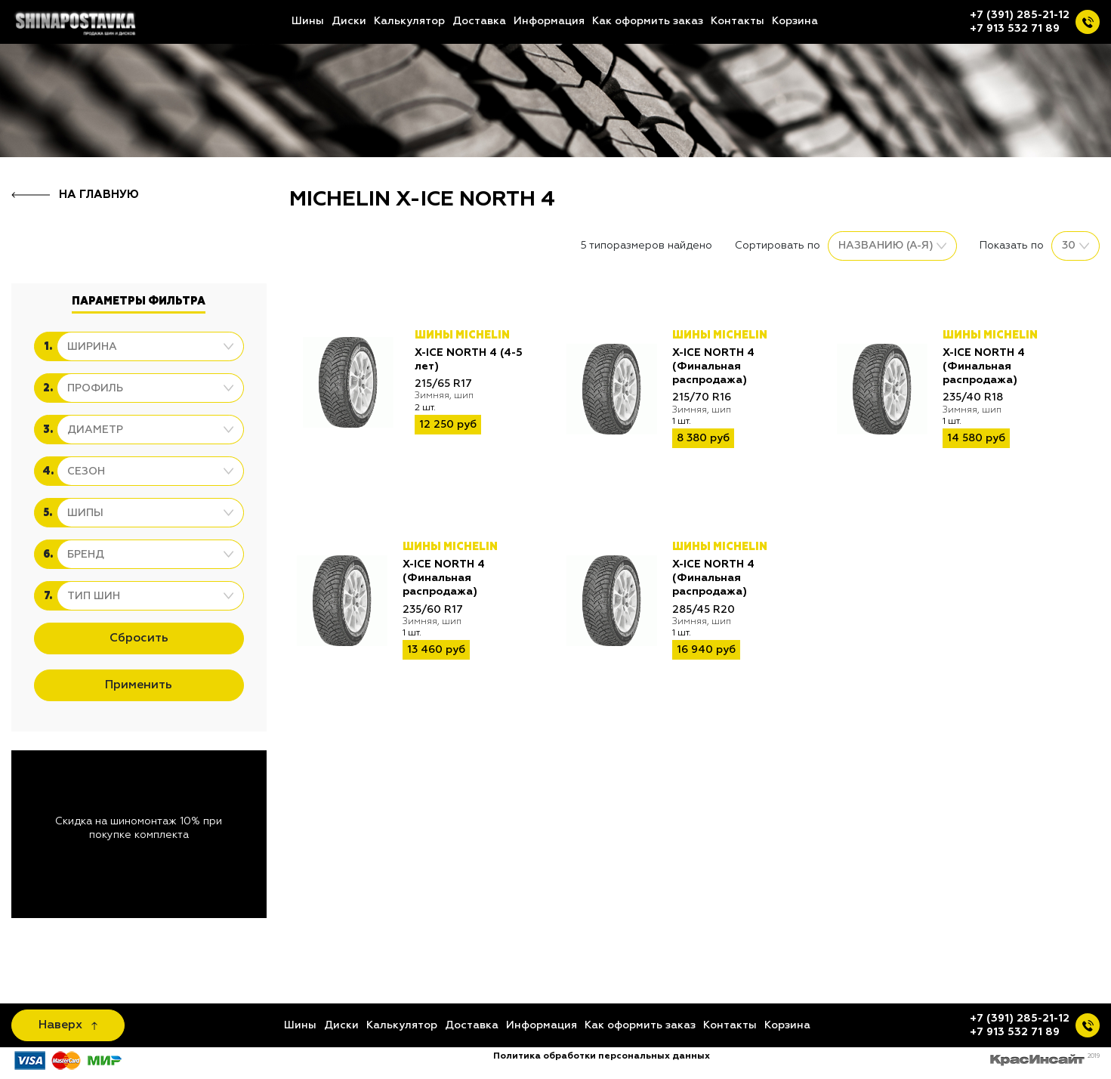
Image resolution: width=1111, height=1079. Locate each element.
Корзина (795, 21)
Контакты (737, 21)
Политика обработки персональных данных (601, 1056)
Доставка (479, 21)
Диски (349, 21)
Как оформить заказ (647, 21)
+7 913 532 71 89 (1015, 28)
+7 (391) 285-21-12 (1019, 15)
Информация (549, 21)
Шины (308, 21)
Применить (138, 685)
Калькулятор (409, 21)
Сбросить (139, 638)
